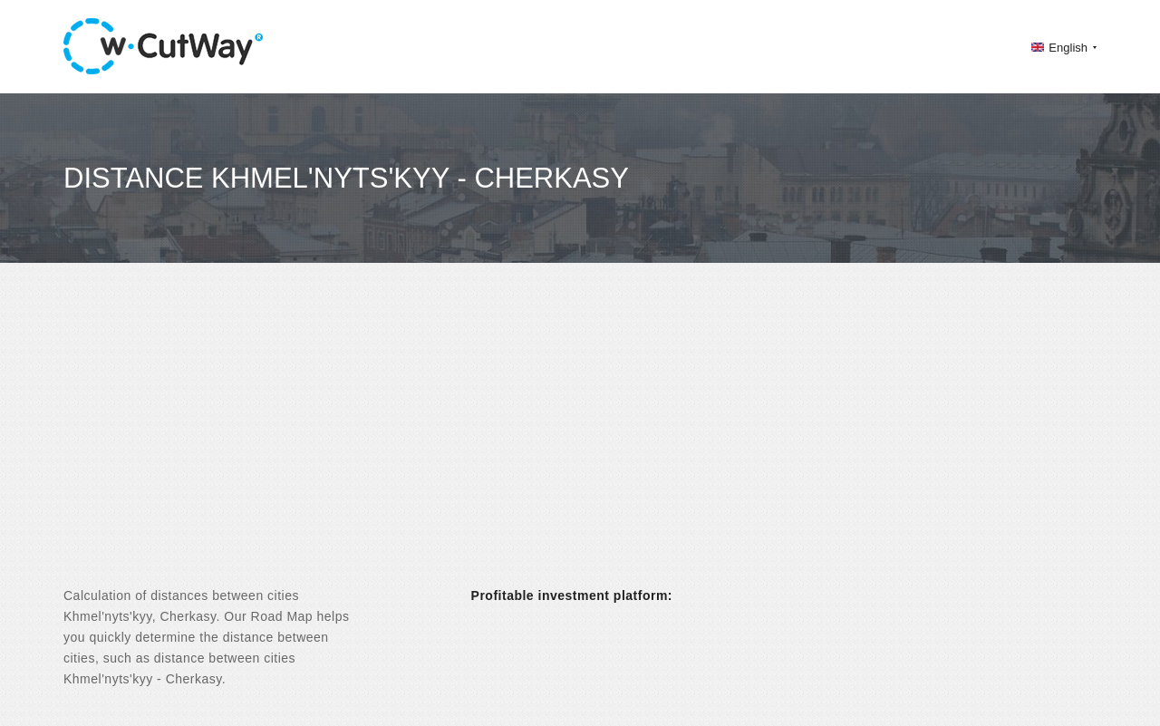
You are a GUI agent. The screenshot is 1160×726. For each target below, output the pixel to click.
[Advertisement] (580, 440)
